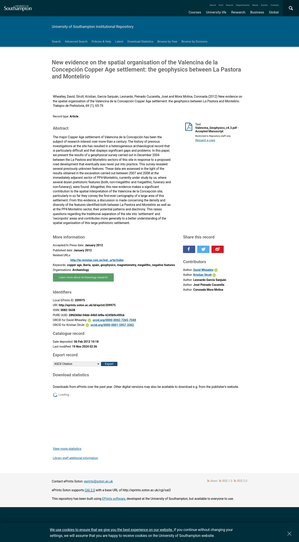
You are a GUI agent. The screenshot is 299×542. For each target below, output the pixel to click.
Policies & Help (101, 41)
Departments (243, 5)
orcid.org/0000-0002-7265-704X (114, 320)
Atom (213, 481)
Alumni (229, 5)
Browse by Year (167, 41)
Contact (275, 5)
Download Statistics (140, 41)
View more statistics (67, 449)
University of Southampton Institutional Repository (93, 26)
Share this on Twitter (203, 249)
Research (238, 12)
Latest (119, 41)
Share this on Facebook (189, 249)
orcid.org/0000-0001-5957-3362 (112, 325)
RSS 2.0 (242, 481)
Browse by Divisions (195, 41)
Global (274, 12)
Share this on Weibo (217, 249)
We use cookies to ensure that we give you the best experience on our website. (112, 530)
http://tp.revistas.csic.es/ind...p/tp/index (97, 260)
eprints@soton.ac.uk (98, 481)
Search (56, 41)
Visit (221, 5)
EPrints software (113, 499)
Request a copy (205, 140)
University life (216, 12)
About (213, 5)
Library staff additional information (75, 458)
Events (264, 5)
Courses (195, 12)
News (255, 5)
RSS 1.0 (227, 481)
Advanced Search (76, 41)
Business (257, 12)
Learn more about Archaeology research (83, 277)
